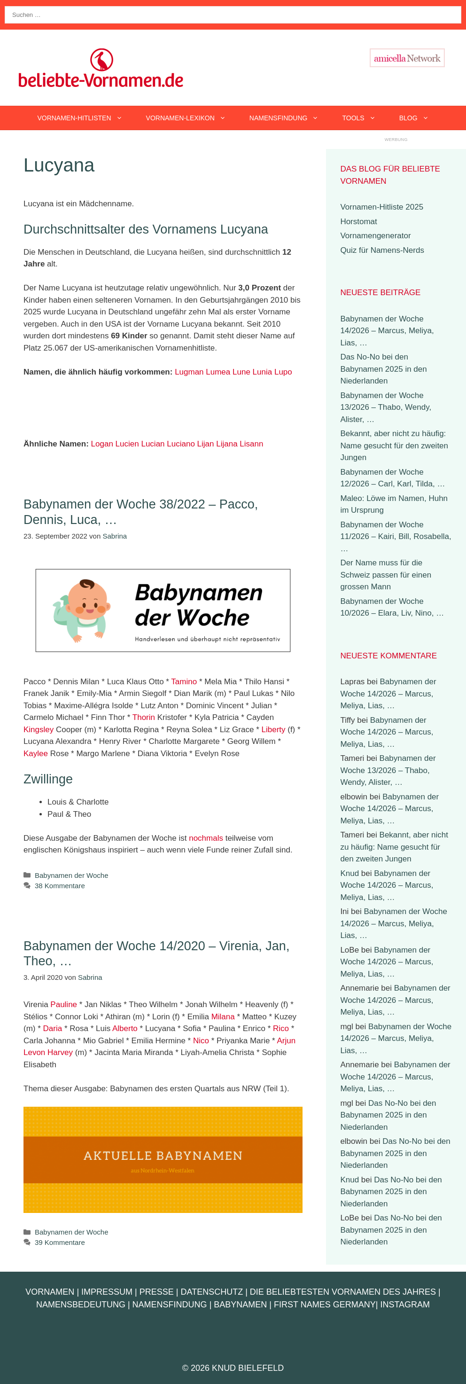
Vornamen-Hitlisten (85, 118)
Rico (281, 1028)
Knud (349, 873)
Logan (102, 443)
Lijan (205, 443)
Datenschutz (211, 1292)
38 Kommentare (60, 886)
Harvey (60, 1052)
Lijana (226, 443)
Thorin (143, 717)
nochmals (206, 838)
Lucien (127, 443)
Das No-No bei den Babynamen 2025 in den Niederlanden (383, 368)
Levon (34, 1052)
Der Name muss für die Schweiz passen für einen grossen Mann (385, 574)
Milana (223, 1016)
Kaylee (35, 753)
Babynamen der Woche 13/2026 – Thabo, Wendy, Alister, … (385, 407)
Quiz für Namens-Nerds (382, 250)
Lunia (262, 372)
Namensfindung (290, 118)
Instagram (405, 1304)
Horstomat (358, 221)
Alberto (125, 1028)
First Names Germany (325, 1304)
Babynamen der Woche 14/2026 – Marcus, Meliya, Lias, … (387, 330)
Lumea (218, 372)
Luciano (181, 443)
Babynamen (240, 1304)
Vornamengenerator (375, 235)
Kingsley (38, 729)
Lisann (251, 443)
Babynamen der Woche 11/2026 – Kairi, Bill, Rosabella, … (395, 536)
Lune (241, 372)
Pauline (63, 1004)
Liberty (273, 729)
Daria (52, 1028)
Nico (201, 1040)
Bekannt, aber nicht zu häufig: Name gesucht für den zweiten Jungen (394, 445)
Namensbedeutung (80, 1304)
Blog (420, 118)
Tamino (184, 681)
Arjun (286, 1040)
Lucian (152, 443)
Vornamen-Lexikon (192, 118)
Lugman (189, 372)
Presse (157, 1292)
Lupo (283, 372)
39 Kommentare (60, 1242)
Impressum (106, 1292)
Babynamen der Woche (71, 875)
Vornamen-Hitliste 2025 (381, 207)
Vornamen (49, 1292)
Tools (364, 118)
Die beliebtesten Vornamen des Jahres (343, 1292)
